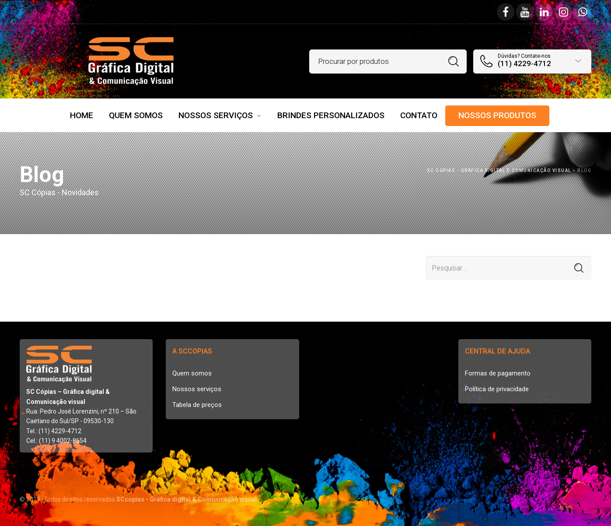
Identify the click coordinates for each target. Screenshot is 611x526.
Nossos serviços (196, 389)
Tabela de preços (197, 405)
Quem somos (192, 373)
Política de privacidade (497, 389)
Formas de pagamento (498, 373)
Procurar (454, 61)
